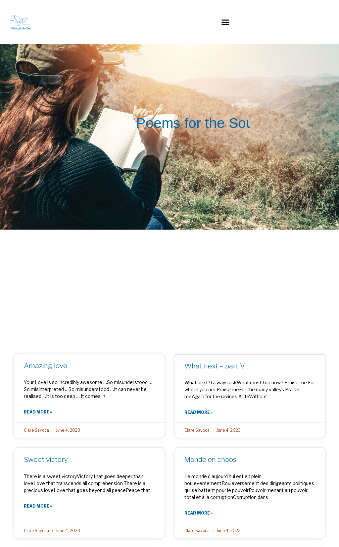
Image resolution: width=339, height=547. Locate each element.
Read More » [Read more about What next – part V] (198, 412)
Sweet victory (46, 460)
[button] (225, 22)
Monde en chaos (210, 460)
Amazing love (45, 366)
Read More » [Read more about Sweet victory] (38, 506)
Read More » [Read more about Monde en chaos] (198, 513)
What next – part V (214, 366)
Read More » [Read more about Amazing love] (38, 412)
